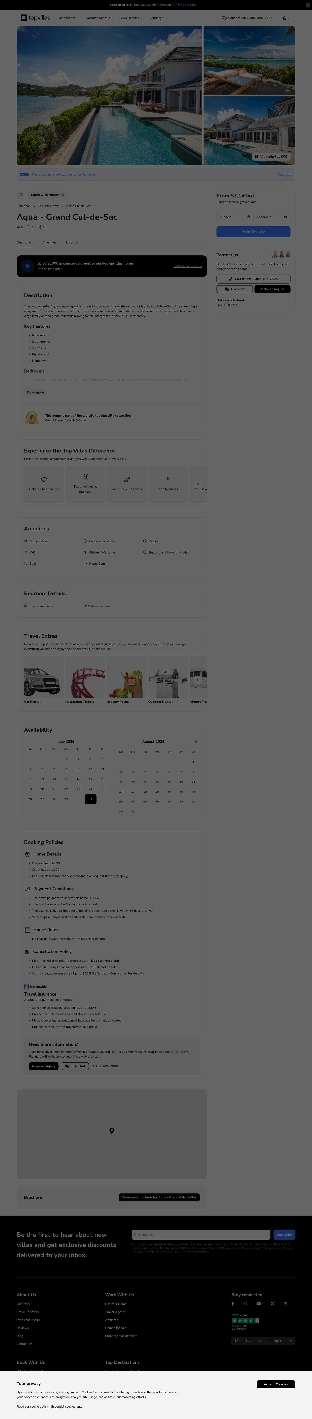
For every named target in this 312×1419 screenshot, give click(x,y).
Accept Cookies (276, 1384)
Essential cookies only (66, 1406)
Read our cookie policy (32, 1406)
